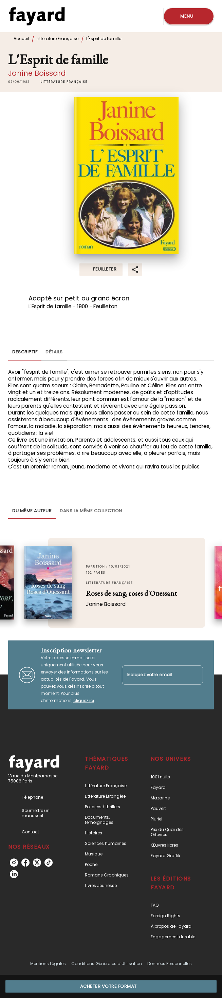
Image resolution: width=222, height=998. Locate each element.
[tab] (24, 352)
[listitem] (14, 862)
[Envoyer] (195, 675)
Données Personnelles (169, 963)
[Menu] (189, 16)
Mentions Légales (48, 963)
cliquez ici (83, 700)
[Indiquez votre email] (154, 675)
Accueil (21, 38)
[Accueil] (36, 16)
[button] (64, 82)
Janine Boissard (37, 73)
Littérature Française (57, 38)
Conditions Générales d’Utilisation (106, 963)
